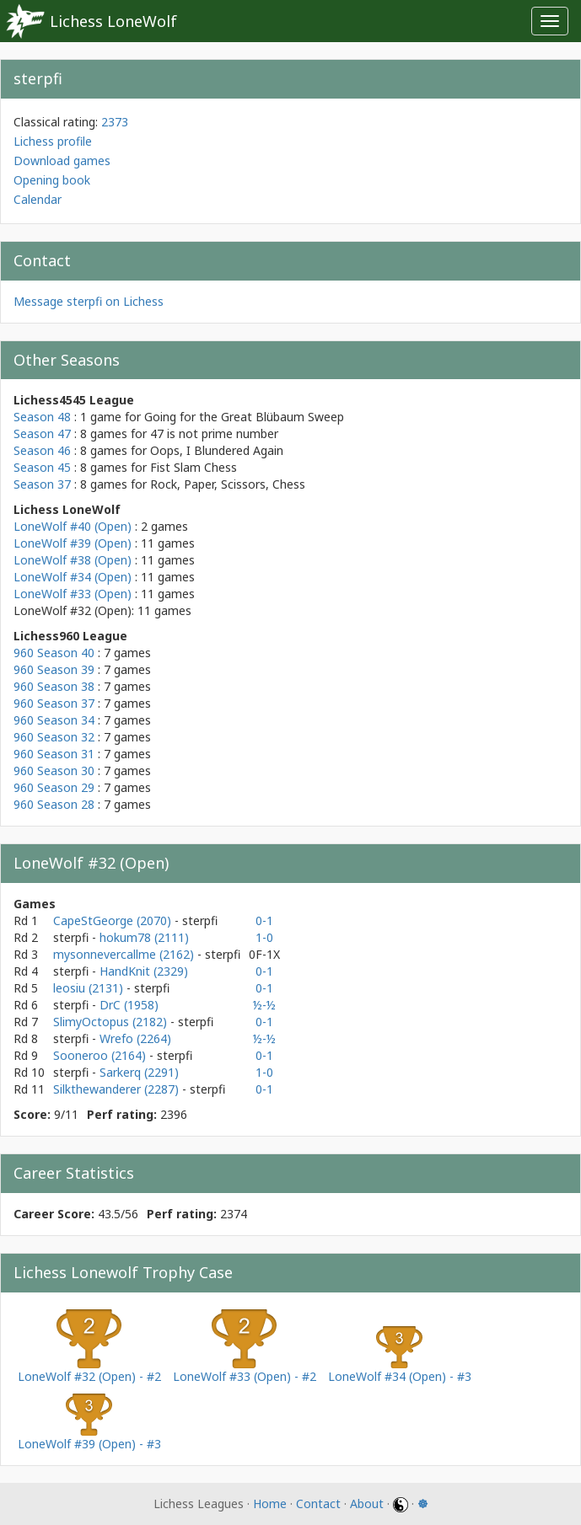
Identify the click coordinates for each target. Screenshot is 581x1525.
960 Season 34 (53, 720)
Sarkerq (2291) (139, 1072)
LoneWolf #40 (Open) (72, 526)
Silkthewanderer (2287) (117, 1089)
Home (270, 1504)
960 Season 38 (53, 686)
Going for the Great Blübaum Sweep (244, 417)
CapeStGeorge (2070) (114, 920)
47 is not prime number (214, 433)
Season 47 (42, 433)
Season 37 (42, 484)
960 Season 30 (53, 770)
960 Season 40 (53, 653)
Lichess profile (52, 141)
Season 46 (42, 450)
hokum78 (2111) (144, 937)
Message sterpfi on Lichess (88, 301)
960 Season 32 (53, 737)
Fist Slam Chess (193, 467)
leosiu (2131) (89, 988)
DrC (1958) (129, 1005)
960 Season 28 (53, 804)
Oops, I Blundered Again (216, 450)
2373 (114, 122)
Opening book (51, 180)
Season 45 (42, 467)
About (367, 1504)
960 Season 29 (53, 787)
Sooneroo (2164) (101, 1055)
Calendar (37, 199)
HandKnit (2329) (144, 971)
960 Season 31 (53, 754)
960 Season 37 (53, 703)
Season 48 (42, 417)
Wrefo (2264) (135, 1038)
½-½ (264, 1005)
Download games (61, 160)
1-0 (264, 937)
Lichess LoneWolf (113, 21)
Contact (318, 1504)
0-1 (264, 920)
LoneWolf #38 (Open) (72, 560)
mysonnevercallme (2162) (125, 954)
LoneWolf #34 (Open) (72, 577)
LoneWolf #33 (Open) (72, 594)
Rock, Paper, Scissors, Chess (227, 484)
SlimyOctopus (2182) (111, 1022)
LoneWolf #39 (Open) (72, 543)
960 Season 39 (53, 669)
